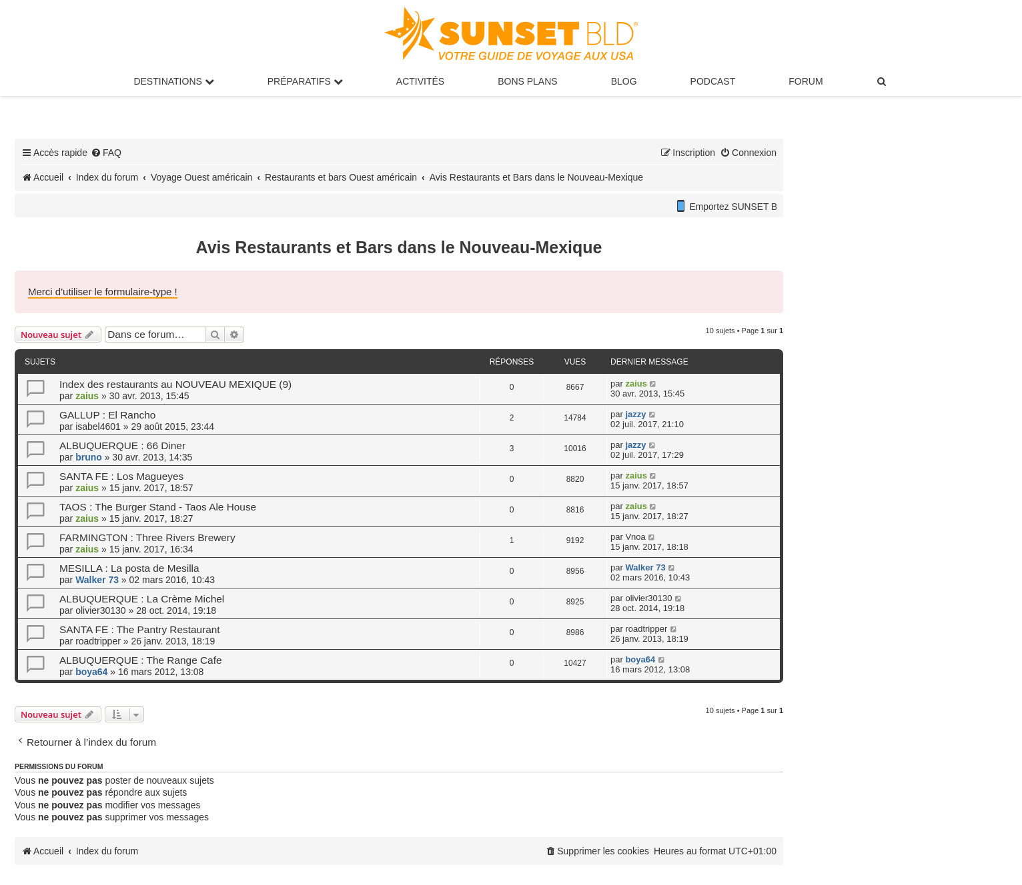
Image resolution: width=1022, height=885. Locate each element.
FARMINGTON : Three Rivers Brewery (147, 537)
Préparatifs (305, 81)
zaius (87, 396)
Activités (420, 81)
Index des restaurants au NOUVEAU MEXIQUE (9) (175, 384)
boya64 (91, 671)
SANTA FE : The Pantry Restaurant (139, 629)
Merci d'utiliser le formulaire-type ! (102, 291)
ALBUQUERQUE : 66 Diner (122, 445)
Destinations (173, 81)
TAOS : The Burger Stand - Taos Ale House (157, 506)
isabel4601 (98, 426)
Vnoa (635, 537)
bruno (88, 457)
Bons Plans (527, 81)
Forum (806, 81)
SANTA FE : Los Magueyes (121, 476)
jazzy (635, 414)
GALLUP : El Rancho (107, 415)
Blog (624, 81)
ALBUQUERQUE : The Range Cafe (140, 660)
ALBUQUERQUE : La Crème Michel (141, 598)
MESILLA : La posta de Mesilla (129, 568)
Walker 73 (97, 579)
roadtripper (98, 641)
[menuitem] (882, 81)
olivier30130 (100, 610)
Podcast (713, 81)
